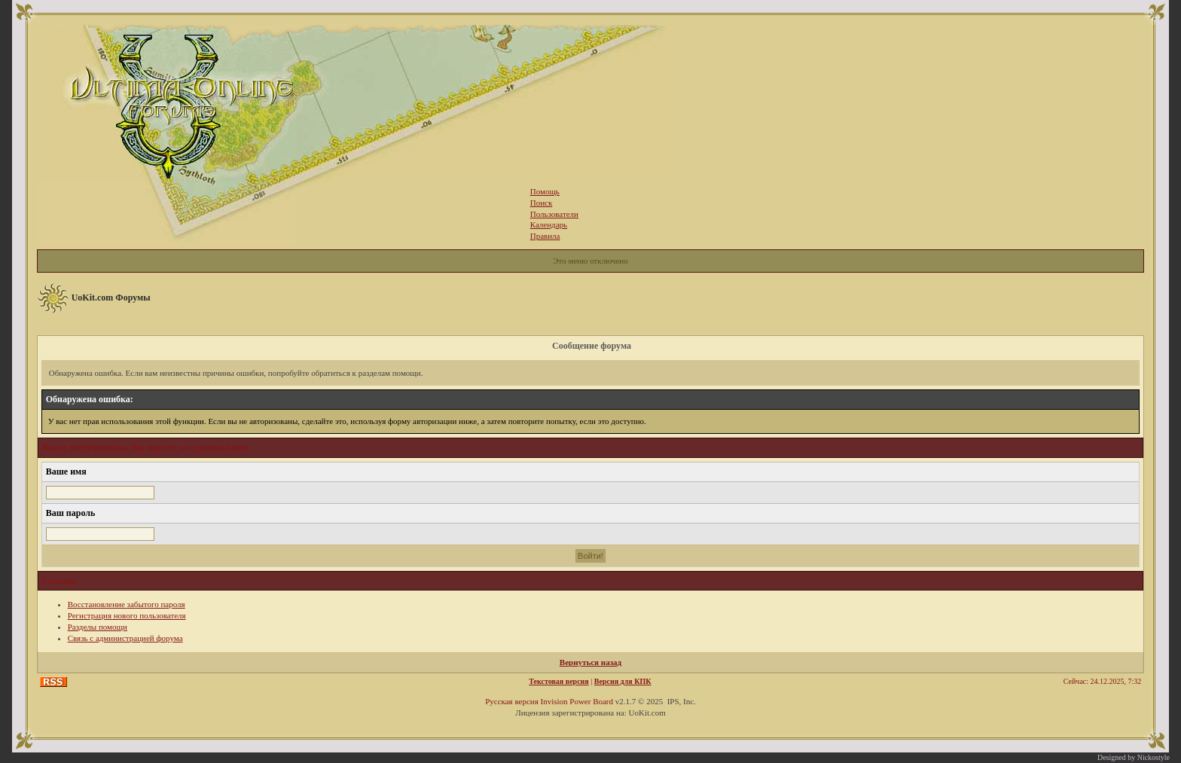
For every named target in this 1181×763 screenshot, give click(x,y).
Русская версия (512, 701)
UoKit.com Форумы (111, 297)
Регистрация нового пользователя (127, 615)
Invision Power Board (576, 701)
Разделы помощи (97, 626)
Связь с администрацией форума (125, 637)
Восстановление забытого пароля (126, 604)
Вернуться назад (590, 662)
